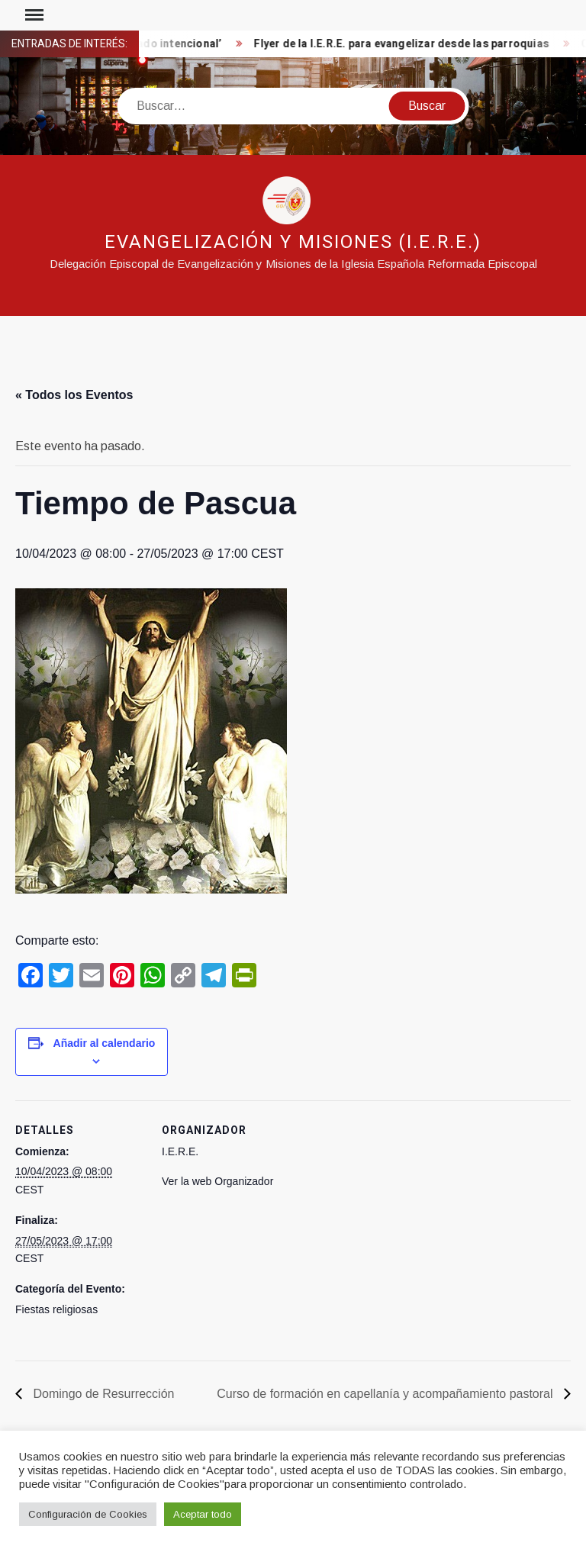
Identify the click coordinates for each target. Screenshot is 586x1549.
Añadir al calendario (104, 1043)
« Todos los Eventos (74, 394)
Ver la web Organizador (217, 1181)
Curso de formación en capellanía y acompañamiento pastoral (386, 1393)
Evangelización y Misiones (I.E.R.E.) (293, 242)
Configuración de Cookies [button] (87, 1514)
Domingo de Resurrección (102, 1393)
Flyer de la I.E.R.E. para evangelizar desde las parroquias (406, 44)
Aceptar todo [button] (202, 1514)
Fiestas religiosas (56, 1309)
